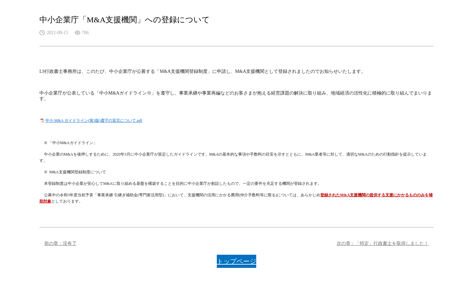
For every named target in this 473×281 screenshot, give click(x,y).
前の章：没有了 (60, 243)
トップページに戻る (236, 263)
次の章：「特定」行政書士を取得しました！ (383, 243)
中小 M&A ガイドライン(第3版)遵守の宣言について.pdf (93, 120)
